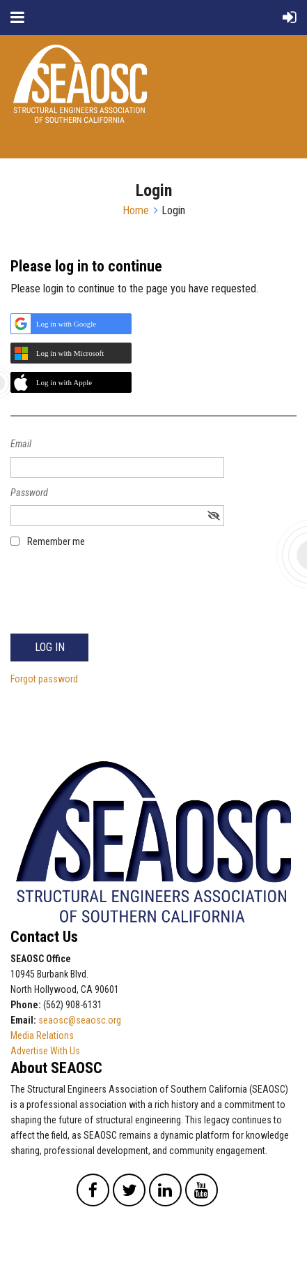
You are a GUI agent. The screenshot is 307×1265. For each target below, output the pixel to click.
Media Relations (42, 1035)
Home (136, 210)
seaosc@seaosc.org (79, 1020)
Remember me (56, 541)
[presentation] (116, 598)
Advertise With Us (45, 1050)
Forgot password (44, 678)
